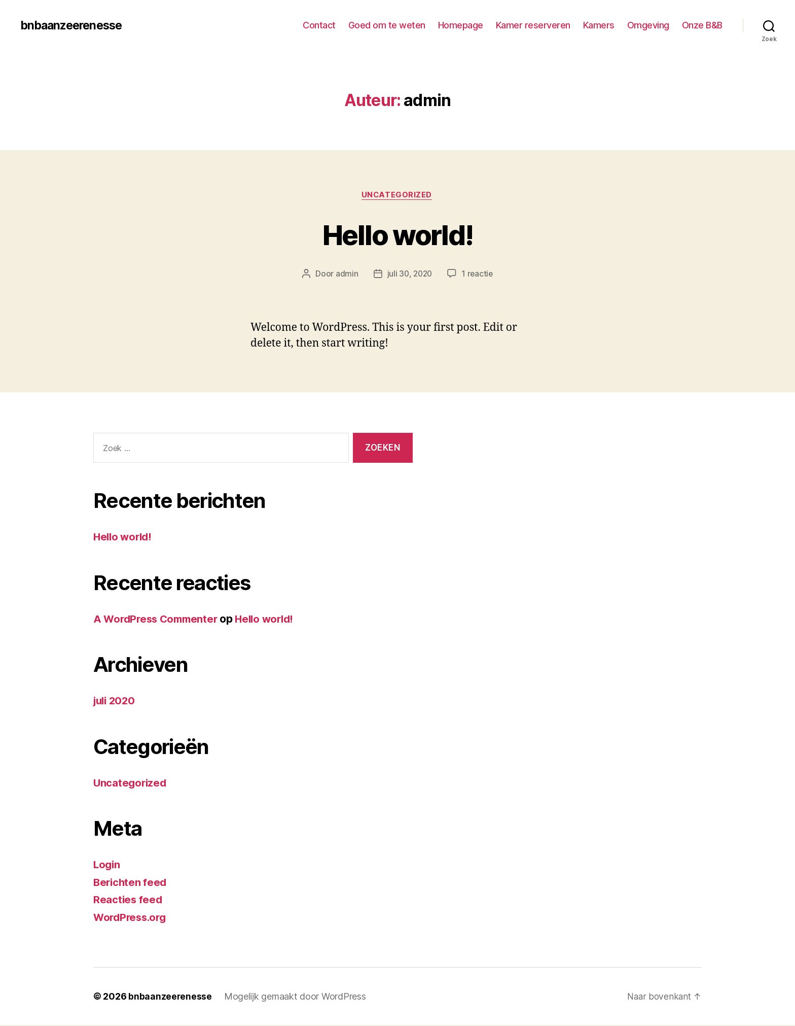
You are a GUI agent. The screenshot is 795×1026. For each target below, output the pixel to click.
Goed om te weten (386, 25)
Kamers (599, 25)
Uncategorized (397, 195)
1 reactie (478, 274)
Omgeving (648, 25)
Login (107, 865)
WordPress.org (131, 917)
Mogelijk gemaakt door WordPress (296, 997)
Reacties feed (128, 900)
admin (345, 274)
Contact (319, 25)
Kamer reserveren (533, 25)
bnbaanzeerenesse (74, 25)
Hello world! (397, 234)
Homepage (460, 25)
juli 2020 (115, 701)
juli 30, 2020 (409, 274)
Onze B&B (702, 25)
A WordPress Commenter (158, 619)
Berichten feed (131, 882)
